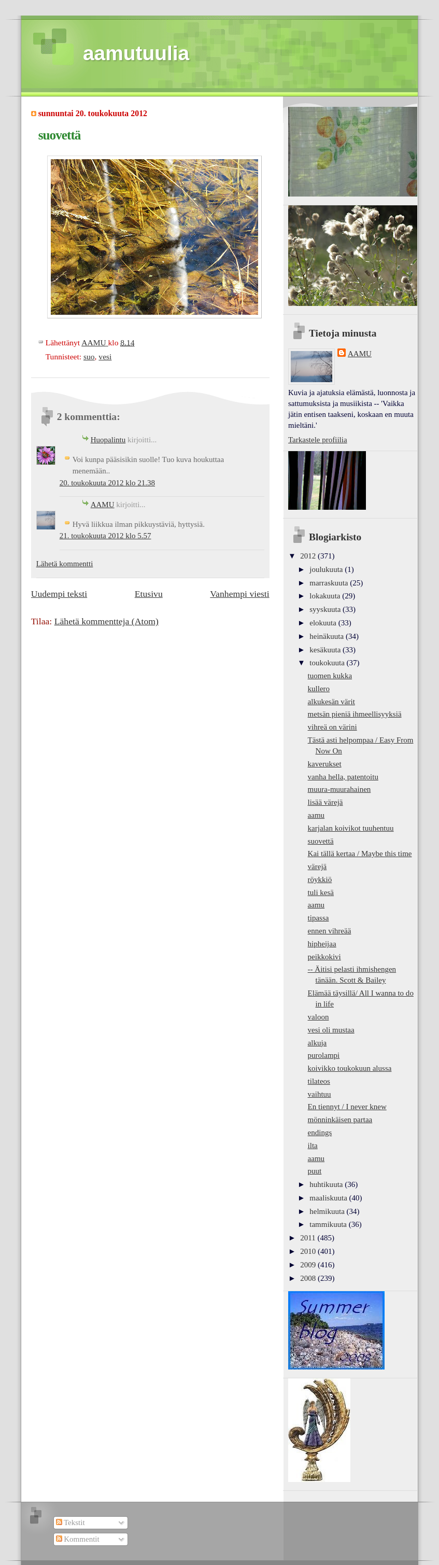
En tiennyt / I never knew (347, 1106)
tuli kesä (321, 892)
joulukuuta (327, 569)
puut (315, 1171)
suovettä (321, 841)
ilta (313, 1145)
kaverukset (325, 764)
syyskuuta (326, 609)
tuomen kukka (330, 676)
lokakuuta (325, 596)
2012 (309, 556)
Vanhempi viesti (239, 594)
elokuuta (323, 623)
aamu (316, 815)
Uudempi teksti (59, 594)
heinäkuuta (327, 636)
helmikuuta (327, 1211)
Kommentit (78, 1539)
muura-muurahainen (339, 789)
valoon (318, 1017)
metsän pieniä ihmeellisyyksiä (355, 714)
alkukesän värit (331, 701)
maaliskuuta (329, 1198)
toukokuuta (327, 663)
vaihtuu (319, 1094)
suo (89, 356)
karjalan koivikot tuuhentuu (351, 828)
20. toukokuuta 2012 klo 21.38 (107, 483)
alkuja (317, 1043)
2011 (308, 1238)
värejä (317, 866)
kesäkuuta (326, 650)
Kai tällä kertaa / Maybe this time (360, 853)
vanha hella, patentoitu (343, 777)
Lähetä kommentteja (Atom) (106, 621)
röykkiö (320, 879)
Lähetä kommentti (64, 564)
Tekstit (70, 1522)
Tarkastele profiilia (317, 440)
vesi (104, 356)
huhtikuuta (327, 1184)
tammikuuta (328, 1224)
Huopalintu (108, 440)
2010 (309, 1251)
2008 (309, 1278)
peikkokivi (324, 957)
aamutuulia (136, 53)
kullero (319, 688)
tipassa (318, 918)
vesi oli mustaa (331, 1030)
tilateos (319, 1081)
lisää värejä (325, 802)
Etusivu (149, 594)
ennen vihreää (329, 931)
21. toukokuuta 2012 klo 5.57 (105, 536)
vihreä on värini (332, 727)
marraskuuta (329, 583)
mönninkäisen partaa (340, 1119)
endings (320, 1132)
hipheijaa (322, 944)
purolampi (324, 1055)
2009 (309, 1265)
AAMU (103, 504)
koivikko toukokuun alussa (350, 1068)
